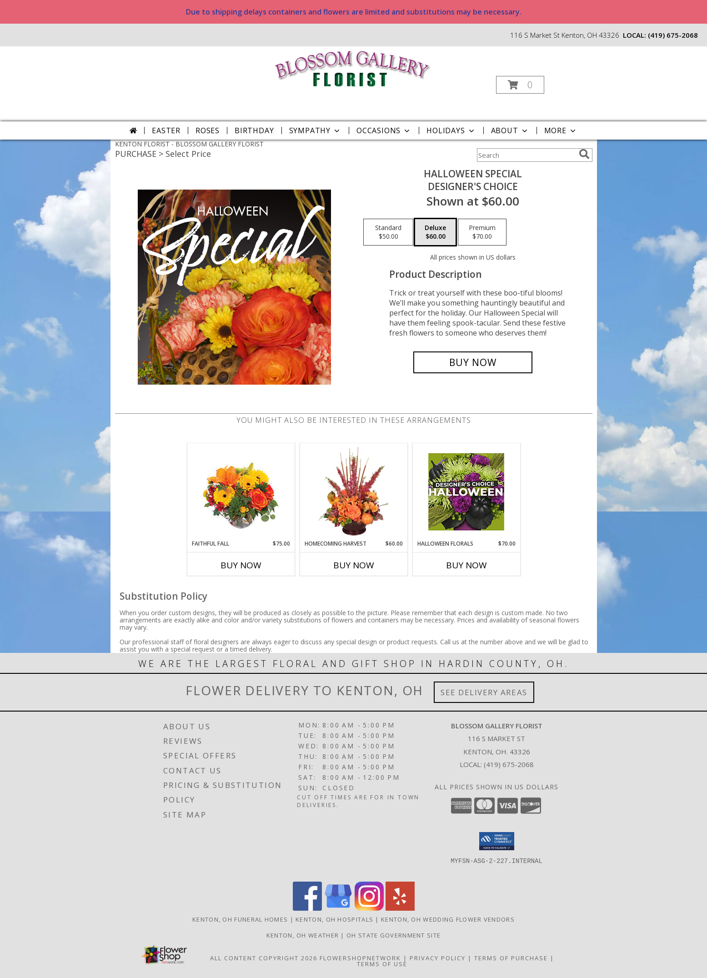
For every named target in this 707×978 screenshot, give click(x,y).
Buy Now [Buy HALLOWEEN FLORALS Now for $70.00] (466, 565)
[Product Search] (526, 155)
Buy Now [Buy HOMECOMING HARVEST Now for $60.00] (353, 565)
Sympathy (315, 130)
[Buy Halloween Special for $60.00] (473, 362)
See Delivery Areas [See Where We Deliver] (484, 692)
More (560, 130)
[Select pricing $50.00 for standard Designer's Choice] (388, 232)
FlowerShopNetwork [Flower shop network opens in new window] (360, 958)
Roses (208, 130)
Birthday (254, 130)
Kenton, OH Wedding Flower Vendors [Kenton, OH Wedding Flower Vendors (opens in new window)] (448, 919)
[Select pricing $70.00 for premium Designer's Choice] (482, 232)
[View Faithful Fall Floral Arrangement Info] (241, 492)
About (510, 130)
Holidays (451, 130)
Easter (166, 130)
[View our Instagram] (369, 908)
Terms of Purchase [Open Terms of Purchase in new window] (511, 958)
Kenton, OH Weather (302, 935)
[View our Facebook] (307, 908)
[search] (584, 154)
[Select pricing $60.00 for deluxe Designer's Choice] (435, 232)
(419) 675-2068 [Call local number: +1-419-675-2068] (673, 35)
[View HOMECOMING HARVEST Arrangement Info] (353, 491)
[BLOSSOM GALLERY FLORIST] (353, 67)
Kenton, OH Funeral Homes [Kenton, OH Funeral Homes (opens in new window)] (240, 919)
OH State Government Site (393, 935)
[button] (520, 85)
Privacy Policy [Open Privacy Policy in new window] (438, 958)
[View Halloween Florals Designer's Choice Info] (466, 492)
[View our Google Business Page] (338, 908)
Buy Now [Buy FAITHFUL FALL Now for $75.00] (241, 565)
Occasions (383, 130)
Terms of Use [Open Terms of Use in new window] (382, 964)
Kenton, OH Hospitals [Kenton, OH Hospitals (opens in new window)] (334, 919)
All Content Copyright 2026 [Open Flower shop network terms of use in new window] (263, 958)
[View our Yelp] (400, 908)
